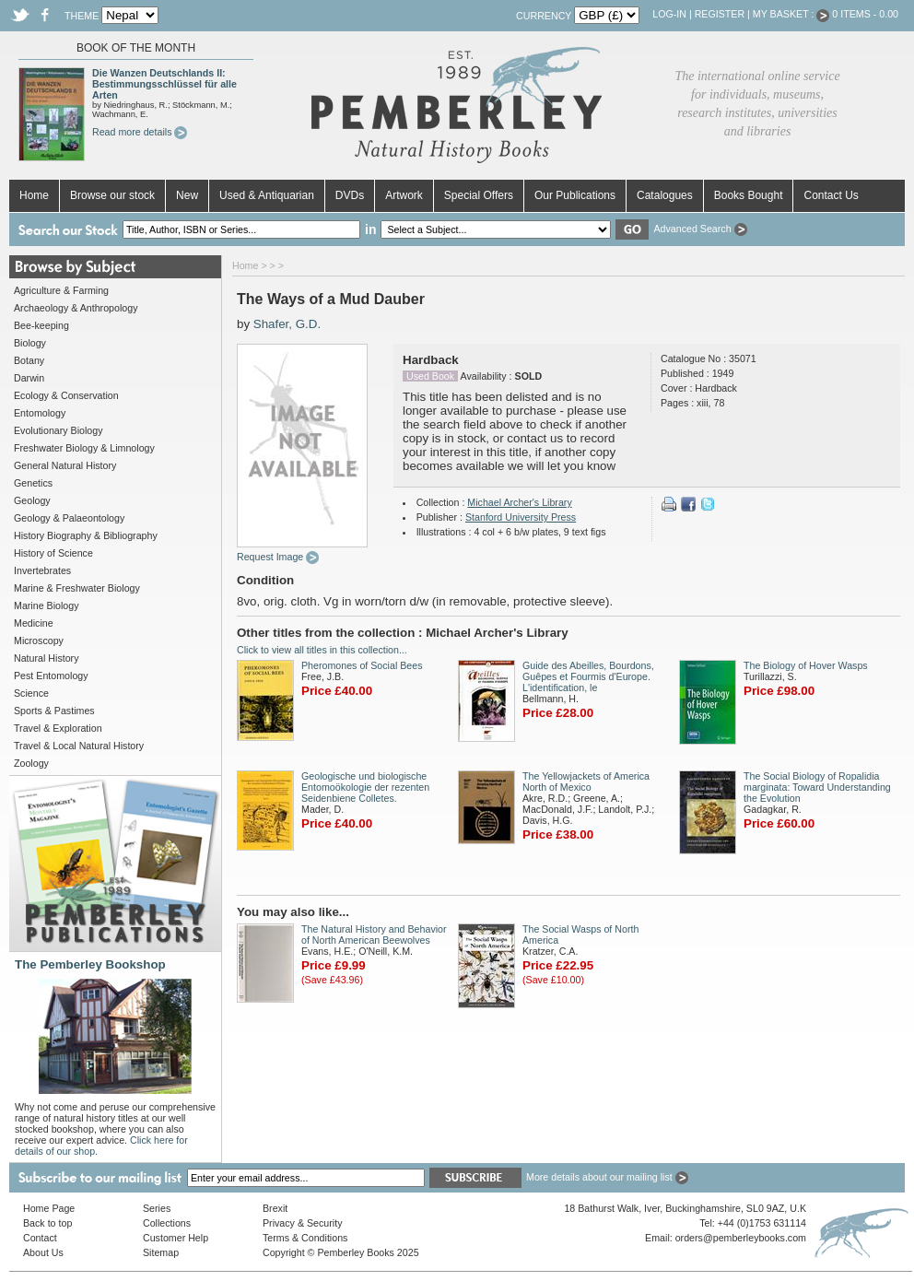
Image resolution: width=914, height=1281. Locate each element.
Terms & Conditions (305, 1237)
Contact (40, 1237)
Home (34, 195)
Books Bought (748, 195)
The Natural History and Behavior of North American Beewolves (374, 934)
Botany (29, 360)
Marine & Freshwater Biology (77, 587)
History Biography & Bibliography (86, 535)
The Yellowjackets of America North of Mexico (586, 781)
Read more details (139, 131)
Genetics (33, 482)
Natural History (46, 658)
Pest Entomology (51, 675)
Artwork (404, 195)
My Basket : (791, 13)
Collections (167, 1222)
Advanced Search (699, 228)
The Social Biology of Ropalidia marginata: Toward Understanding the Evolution (817, 787)
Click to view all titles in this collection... (322, 649)
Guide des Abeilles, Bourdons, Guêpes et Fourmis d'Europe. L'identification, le (588, 676)
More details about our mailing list (607, 1176)
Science (31, 693)
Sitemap (161, 1252)
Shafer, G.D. (287, 324)
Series (156, 1208)
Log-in (669, 13)
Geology (32, 500)
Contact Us (830, 195)
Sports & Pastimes (54, 710)
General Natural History (65, 465)
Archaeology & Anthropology (75, 307)
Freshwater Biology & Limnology (84, 447)
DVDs (349, 195)
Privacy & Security (302, 1222)
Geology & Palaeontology (69, 517)
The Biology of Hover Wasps (806, 665)
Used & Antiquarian (266, 195)
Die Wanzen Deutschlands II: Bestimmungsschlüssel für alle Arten (164, 83)
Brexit (275, 1208)
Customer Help (175, 1237)
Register (719, 13)
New (187, 195)
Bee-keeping (41, 325)
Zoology (31, 763)
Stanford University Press (520, 517)
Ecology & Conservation (66, 395)
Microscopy (39, 640)
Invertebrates (42, 570)
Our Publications (574, 195)
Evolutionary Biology (58, 430)
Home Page (49, 1208)
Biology (30, 342)
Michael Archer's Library (519, 502)
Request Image (278, 556)
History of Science (53, 552)
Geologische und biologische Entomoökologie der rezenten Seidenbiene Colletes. (365, 787)
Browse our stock (112, 195)
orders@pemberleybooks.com (740, 1237)
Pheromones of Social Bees (362, 665)
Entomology (39, 412)
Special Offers (478, 195)
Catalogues (665, 195)
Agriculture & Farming (61, 290)
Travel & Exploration (58, 728)
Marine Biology (46, 605)
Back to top (47, 1222)
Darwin (29, 377)
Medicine (33, 623)
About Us (43, 1252)
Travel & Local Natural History (79, 745)
